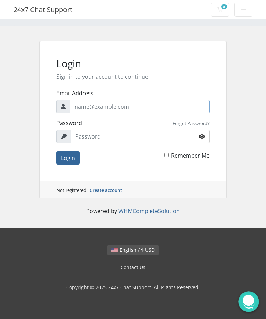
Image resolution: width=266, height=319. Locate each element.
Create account (106, 190)
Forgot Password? (191, 123)
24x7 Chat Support (43, 9)
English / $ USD (133, 250)
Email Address (75, 93)
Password (69, 123)
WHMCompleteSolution (149, 211)
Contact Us (133, 267)
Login (68, 158)
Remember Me (190, 155)
